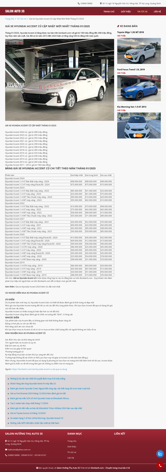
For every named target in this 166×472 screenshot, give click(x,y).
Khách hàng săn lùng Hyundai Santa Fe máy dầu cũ (32, 383)
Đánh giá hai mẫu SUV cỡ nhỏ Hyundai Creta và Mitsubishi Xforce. (38, 398)
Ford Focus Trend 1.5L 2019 (131, 69)
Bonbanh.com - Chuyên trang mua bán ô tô (110, 468)
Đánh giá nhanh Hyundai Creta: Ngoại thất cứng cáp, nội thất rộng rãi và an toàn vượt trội (49, 388)
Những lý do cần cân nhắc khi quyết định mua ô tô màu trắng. (36, 378)
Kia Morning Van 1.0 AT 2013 (131, 106)
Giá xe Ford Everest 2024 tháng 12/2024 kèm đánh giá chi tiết (37, 393)
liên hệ (157, 11)
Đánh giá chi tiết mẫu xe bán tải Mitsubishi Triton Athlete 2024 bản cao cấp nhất (45, 408)
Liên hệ (70, 457)
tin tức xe (142, 11)
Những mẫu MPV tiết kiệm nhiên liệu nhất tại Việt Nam (33, 423)
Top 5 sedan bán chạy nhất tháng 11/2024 (28, 403)
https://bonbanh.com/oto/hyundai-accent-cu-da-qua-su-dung (39, 369)
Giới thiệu (71, 446)
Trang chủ (71, 441)
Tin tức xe (71, 452)
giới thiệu (126, 11)
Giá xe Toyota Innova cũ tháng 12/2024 (27, 413)
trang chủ (108, 11)
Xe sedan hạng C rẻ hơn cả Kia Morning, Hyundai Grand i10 (35, 418)
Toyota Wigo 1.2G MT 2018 (130, 32)
